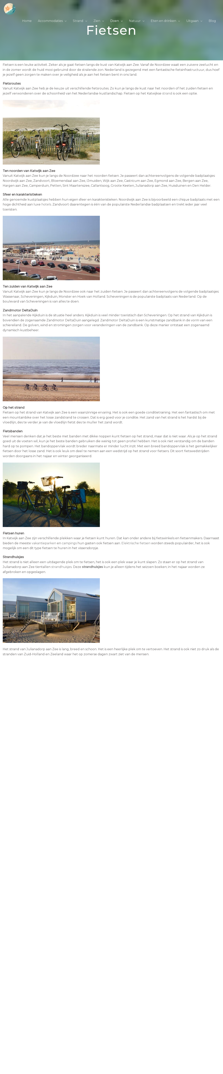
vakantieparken (44, 543)
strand (167, 93)
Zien (96, 21)
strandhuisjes (61, 567)
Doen (114, 21)
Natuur (135, 21)
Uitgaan (192, 21)
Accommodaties (50, 21)
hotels (46, 204)
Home (27, 21)
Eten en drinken (163, 21)
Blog (212, 21)
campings (69, 543)
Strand (78, 21)
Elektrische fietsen (135, 543)
